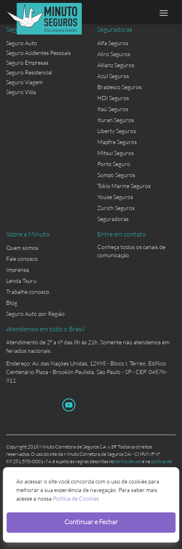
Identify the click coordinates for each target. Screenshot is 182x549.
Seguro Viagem (24, 82)
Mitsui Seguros (115, 152)
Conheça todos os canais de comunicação (131, 248)
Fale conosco (22, 258)
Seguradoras (113, 218)
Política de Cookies (76, 498)
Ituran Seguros (115, 119)
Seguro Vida (21, 91)
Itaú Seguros (112, 108)
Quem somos (22, 247)
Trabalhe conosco (27, 291)
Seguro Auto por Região (35, 313)
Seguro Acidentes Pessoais (38, 52)
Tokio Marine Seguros (124, 185)
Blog (11, 302)
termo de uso (128, 461)
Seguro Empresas (27, 62)
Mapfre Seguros (117, 141)
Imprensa (17, 269)
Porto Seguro (113, 163)
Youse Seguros (115, 196)
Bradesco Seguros (119, 86)
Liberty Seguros (116, 130)
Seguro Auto (21, 42)
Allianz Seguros (115, 64)
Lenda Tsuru (21, 280)
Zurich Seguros (116, 207)
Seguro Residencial (29, 72)
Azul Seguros (113, 75)
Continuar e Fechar (91, 521)
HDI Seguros (113, 97)
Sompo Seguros (116, 174)
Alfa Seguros (112, 42)
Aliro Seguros (113, 53)
